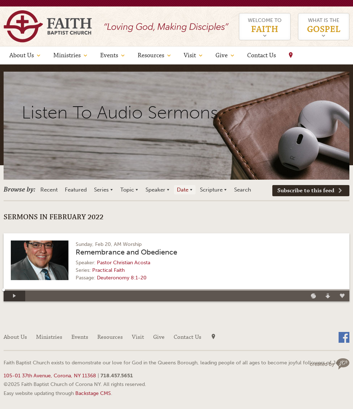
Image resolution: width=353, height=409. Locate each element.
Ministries (67, 55)
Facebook (344, 337)
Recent (49, 189)
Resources (151, 55)
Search (242, 189)
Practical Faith (108, 270)
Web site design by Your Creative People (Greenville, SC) (329, 363)
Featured (76, 189)
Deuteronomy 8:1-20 (122, 278)
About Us (21, 55)
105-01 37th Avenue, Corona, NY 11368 (50, 375)
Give (221, 55)
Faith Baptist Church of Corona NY (48, 26)
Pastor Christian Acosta (123, 263)
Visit (190, 55)
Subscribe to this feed (305, 190)
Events (109, 55)
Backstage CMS (93, 393)
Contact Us (261, 55)
